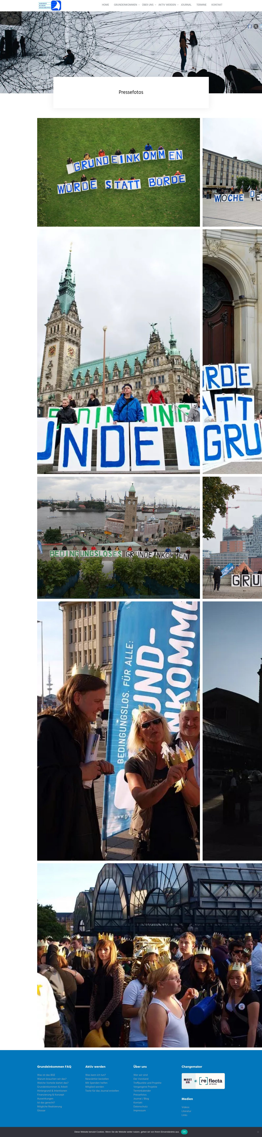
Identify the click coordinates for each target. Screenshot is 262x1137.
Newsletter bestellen (97, 1079)
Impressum (139, 1111)
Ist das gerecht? (46, 1103)
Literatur (186, 1111)
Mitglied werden (94, 1087)
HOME (105, 5)
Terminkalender (142, 1091)
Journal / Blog (141, 1099)
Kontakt (137, 1103)
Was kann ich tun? (95, 1075)
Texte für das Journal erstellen (102, 1091)
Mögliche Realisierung (49, 1107)
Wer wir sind (140, 1075)
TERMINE (201, 5)
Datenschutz (140, 1107)
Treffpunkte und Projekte (147, 1083)
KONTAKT (216, 5)
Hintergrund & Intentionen (52, 1091)
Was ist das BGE (46, 1075)
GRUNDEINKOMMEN (125, 5)
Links (184, 1115)
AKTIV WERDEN (167, 5)
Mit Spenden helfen (96, 1083)
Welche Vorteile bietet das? (52, 1083)
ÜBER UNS (148, 5)
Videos (185, 1107)
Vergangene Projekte (145, 1087)
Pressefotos (140, 1095)
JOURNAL (186, 5)
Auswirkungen (45, 1099)
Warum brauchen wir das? (51, 1079)
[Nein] (258, 1132)
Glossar (41, 1111)
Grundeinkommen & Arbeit (52, 1087)
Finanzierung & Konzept (50, 1095)
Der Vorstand (140, 1079)
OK (184, 1132)
